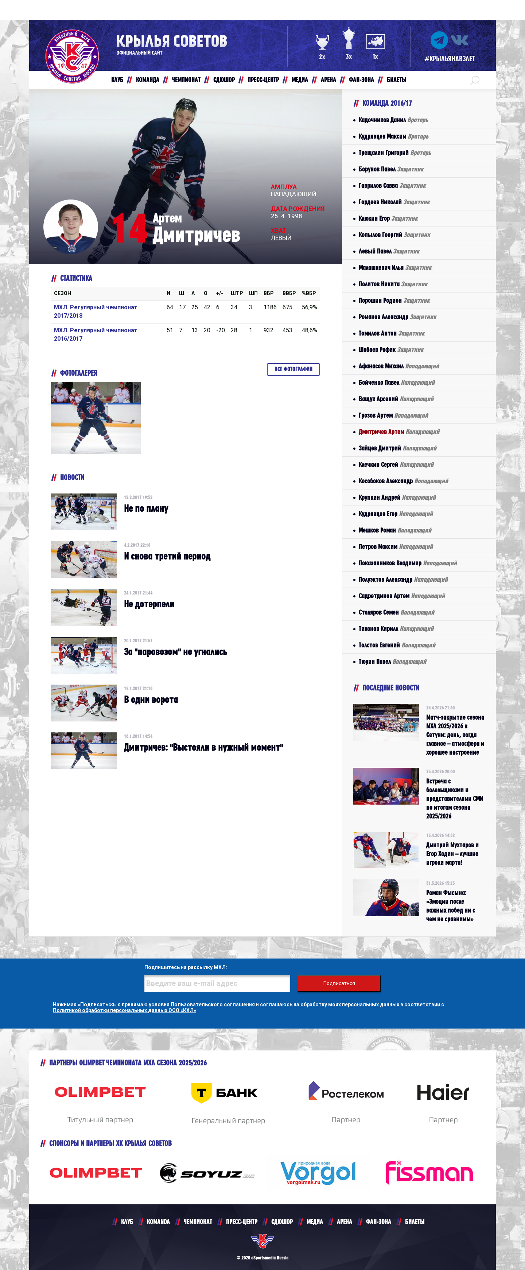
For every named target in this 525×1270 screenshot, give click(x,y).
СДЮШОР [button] (224, 79)
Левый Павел (389, 251)
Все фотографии (293, 369)
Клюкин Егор (388, 218)
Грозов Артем (393, 415)
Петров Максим (396, 546)
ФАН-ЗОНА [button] (361, 79)
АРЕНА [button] (328, 79)
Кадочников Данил (393, 119)
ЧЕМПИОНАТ (198, 1221)
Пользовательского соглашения (213, 1004)
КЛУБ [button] (117, 79)
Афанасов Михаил (399, 366)
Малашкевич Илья (395, 267)
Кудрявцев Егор (396, 513)
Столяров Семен (396, 612)
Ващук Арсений (396, 398)
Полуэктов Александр (403, 579)
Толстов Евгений (397, 645)
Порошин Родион (394, 300)
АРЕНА (344, 1221)
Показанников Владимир (408, 563)
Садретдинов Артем (402, 595)
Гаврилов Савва (392, 185)
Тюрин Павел (392, 661)
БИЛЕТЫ (414, 1221)
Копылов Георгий (394, 234)
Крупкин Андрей (397, 497)
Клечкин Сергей (396, 464)
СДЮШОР (282, 1221)
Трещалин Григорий (395, 152)
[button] (475, 80)
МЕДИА (315, 1221)
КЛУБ (127, 1221)
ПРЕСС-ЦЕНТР (241, 1221)
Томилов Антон (391, 333)
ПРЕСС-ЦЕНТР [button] (263, 79)
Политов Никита (393, 283)
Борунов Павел (391, 169)
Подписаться (339, 983)
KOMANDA (158, 1221)
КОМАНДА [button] (147, 79)
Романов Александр (397, 316)
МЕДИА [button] (300, 79)
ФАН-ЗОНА (378, 1221)
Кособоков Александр (403, 480)
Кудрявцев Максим (393, 136)
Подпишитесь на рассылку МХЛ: (185, 967)
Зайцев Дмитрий (397, 448)
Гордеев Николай (394, 201)
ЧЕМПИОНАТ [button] (186, 79)
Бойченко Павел (397, 382)
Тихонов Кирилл (396, 628)
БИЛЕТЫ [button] (396, 79)
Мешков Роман (395, 530)
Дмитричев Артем (399, 431)
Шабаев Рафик (391, 349)
